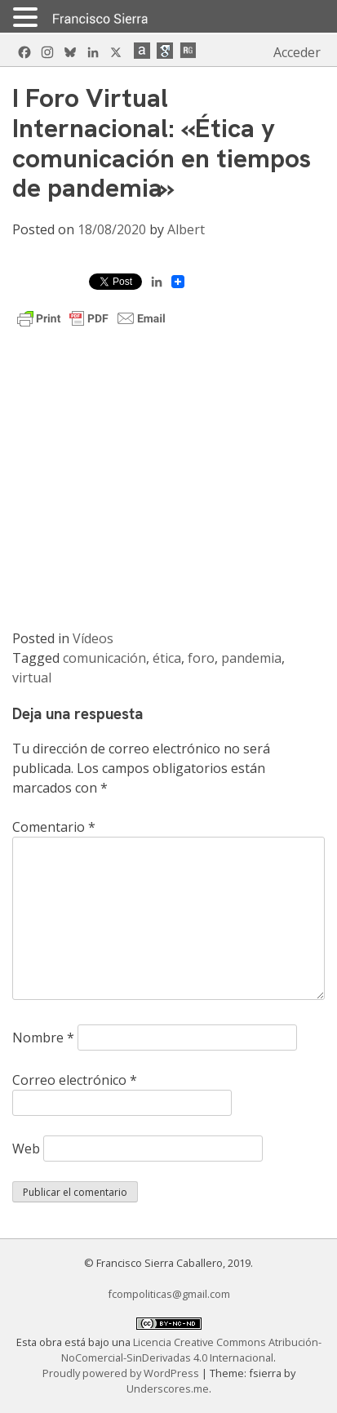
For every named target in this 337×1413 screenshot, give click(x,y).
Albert (186, 229)
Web (26, 1149)
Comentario (53, 827)
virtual (31, 678)
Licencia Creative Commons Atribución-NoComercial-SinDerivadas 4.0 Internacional (191, 1350)
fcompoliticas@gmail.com (169, 1293)
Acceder (297, 52)
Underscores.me (167, 1388)
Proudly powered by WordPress (122, 1373)
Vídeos (93, 638)
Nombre (43, 1037)
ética (167, 658)
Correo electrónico (74, 1080)
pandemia (251, 658)
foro (201, 658)
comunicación (104, 658)
